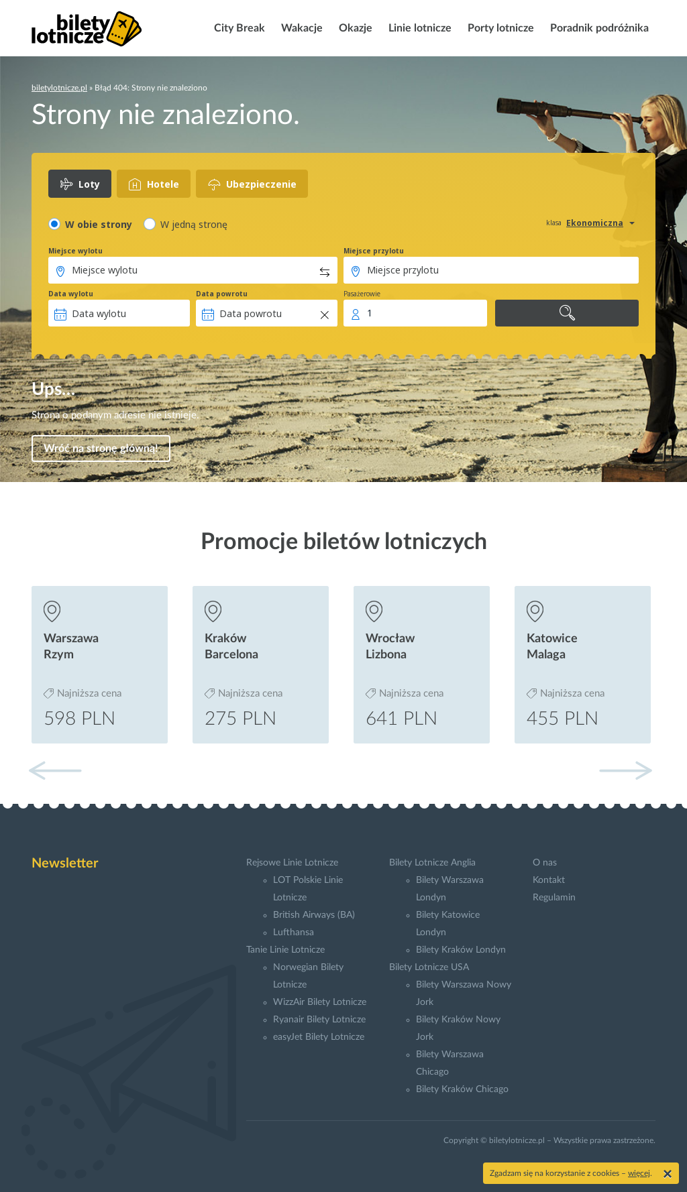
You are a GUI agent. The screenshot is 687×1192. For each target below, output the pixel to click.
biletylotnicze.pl (59, 88)
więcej (639, 1173)
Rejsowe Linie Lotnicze (292, 863)
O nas (545, 863)
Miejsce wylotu (75, 250)
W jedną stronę (193, 224)
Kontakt (549, 880)
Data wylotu (70, 293)
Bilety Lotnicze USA (429, 967)
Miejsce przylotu (374, 250)
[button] (625, 770)
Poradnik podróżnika (598, 28)
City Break (238, 28)
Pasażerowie (362, 293)
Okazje (354, 28)
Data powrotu (222, 293)
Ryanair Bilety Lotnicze (319, 1019)
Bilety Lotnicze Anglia (432, 863)
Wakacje (300, 28)
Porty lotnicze (499, 28)
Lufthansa (293, 932)
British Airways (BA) (314, 915)
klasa (554, 222)
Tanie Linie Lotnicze (285, 950)
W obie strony (98, 224)
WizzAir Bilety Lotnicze (319, 1002)
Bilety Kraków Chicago (462, 1089)
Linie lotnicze (419, 28)
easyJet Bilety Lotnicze (318, 1037)
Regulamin (554, 897)
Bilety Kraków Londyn (461, 950)
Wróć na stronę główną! (101, 448)
